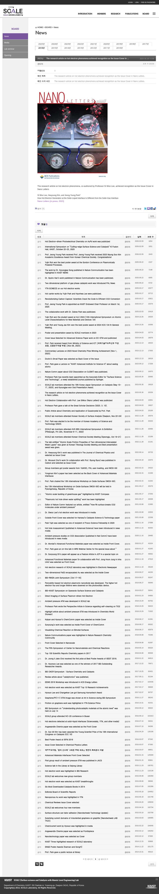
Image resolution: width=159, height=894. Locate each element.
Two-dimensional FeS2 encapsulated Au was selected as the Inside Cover (77, 572)
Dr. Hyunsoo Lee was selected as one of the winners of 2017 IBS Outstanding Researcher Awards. (78, 665)
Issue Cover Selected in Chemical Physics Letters (66, 744)
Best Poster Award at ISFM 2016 (59, 739)
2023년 (67, 44)
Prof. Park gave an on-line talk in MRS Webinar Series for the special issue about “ (80, 549)
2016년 (41, 48)
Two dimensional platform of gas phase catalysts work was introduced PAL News (80, 283)
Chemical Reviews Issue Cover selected (62, 802)
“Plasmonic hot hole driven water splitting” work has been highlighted (74, 499)
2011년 (106, 48)
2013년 (80, 48)
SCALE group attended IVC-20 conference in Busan (67, 716)
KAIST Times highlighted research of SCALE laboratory (68, 841)
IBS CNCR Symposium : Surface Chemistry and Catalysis (69, 671)
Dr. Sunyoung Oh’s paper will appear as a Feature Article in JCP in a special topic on (81, 554)
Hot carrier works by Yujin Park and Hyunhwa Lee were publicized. (73, 293)
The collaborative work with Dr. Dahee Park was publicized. (70, 311)
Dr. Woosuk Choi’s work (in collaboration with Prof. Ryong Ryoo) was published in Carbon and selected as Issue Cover (80, 461)
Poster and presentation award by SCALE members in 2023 (70, 332)
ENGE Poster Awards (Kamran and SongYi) (63, 846)
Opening (7, 55)
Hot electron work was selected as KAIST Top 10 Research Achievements (76, 687)
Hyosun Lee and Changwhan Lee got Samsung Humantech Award (73, 692)
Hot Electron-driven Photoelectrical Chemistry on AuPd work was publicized (77, 241)
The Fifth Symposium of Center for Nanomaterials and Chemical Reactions (77, 648)
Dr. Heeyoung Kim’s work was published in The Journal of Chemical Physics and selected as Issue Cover (79, 453)
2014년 (67, 48)
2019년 (119, 44)
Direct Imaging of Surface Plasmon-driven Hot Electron (69, 596)
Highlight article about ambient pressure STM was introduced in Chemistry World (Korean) (79, 612)
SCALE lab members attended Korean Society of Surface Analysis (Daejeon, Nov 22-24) (83, 416)
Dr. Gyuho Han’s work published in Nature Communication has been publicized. (79, 278)
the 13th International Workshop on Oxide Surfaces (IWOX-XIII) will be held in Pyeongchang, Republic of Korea (78, 487)
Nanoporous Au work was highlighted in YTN (64, 797)
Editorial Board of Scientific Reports (60, 792)
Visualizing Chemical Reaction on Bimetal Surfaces (67, 630)
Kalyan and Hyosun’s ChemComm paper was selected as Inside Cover (75, 619)
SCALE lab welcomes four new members (62, 807)
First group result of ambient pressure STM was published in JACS (73, 760)
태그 (41, 864)
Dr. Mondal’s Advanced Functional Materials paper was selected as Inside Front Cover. (82, 543)
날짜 (139, 236)
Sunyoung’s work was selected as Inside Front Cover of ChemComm (74, 624)
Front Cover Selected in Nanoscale (60, 642)
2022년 (80, 44)
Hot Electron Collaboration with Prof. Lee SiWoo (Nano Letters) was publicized (78, 400)
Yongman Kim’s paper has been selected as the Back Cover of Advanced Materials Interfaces (81, 474)
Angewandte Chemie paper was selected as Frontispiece (69, 831)
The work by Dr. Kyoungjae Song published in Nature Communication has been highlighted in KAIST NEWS (79, 271)
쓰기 (152, 864)
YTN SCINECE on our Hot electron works (62, 288)
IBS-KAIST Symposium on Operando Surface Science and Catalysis (74, 590)
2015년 (54, 48)
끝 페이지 (103, 859)
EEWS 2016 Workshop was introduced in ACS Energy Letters (71, 682)
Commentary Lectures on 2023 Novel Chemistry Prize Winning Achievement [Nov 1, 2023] (81, 352)
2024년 (54, 44)
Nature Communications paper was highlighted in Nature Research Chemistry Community (78, 636)
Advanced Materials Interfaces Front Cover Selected (67, 755)
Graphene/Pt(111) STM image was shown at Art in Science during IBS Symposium (80, 697)
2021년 (93, 44)
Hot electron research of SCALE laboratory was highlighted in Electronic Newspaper (81, 567)
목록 (152, 216)
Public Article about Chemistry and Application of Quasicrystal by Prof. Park (77, 410)
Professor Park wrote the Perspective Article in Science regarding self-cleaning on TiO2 (82, 606)
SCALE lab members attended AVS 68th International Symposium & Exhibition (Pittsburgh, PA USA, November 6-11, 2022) (78, 430)
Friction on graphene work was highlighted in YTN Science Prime (72, 703)
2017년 (145, 44)
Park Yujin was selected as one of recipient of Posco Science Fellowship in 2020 (79, 523)
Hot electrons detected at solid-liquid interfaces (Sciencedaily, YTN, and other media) (82, 721)
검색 (37, 864)
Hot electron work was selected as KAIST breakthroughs (69, 781)
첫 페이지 (88, 859)
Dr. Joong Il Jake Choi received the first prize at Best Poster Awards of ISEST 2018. (81, 658)
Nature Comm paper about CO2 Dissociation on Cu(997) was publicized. (76, 371)
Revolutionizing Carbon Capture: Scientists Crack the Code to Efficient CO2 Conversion (82, 298)
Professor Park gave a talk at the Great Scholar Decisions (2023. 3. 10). (76, 405)
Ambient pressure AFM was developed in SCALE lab (67, 601)
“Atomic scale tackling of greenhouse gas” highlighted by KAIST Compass (77, 494)
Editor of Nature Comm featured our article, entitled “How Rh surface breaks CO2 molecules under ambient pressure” (80, 505)
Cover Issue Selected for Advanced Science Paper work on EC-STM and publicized (81, 338)
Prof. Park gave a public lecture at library (62, 852)
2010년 (119, 48)
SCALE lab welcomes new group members (63, 776)
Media (6, 43)
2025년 (41, 44)
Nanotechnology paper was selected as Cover (64, 836)
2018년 (132, 44)
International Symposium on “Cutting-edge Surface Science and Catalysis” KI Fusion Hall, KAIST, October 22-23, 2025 (81, 248)
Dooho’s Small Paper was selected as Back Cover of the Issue (72, 358)
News (6, 36)
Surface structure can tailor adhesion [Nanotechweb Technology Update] (76, 812)
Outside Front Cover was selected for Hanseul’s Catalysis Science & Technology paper (82, 517)
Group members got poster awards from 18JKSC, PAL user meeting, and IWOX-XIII (81, 468)
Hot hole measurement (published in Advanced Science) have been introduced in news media (82, 529)
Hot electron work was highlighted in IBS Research (66, 771)
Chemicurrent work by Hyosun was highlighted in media (69, 826)
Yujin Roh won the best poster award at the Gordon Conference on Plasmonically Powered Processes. (80, 263)
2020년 (106, 44)
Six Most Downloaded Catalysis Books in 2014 (65, 786)
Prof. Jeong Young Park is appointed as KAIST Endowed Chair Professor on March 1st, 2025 (82, 305)
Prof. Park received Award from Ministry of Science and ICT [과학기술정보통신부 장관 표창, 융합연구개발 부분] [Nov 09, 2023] (82, 344)
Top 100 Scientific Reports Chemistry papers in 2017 (67, 653)
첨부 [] (41, 208)
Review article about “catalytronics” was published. (67, 677)
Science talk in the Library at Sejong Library (63, 765)
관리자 (40, 64)
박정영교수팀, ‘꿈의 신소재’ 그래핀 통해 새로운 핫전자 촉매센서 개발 (74, 750)
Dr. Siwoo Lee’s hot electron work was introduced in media (70, 512)
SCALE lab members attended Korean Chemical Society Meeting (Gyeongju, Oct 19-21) (83, 436)
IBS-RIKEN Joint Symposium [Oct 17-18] (63, 577)
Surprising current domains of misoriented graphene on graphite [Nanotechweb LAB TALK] (81, 819)
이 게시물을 (136, 209)
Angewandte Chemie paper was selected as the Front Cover (71, 726)
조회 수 (150, 236)
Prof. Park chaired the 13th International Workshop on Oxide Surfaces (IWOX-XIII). (80, 481)
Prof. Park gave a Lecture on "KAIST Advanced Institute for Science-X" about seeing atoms (81, 365)
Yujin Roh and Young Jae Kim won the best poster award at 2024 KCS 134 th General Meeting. (82, 326)
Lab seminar (9, 49)
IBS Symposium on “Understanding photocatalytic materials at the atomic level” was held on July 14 (81, 709)
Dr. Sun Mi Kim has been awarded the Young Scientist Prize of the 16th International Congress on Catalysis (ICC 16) (81, 733)
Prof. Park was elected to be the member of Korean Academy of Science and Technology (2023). (78, 422)
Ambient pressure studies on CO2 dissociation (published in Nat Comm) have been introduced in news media (81, 537)
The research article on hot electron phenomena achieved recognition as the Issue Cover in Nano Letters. (92, 58)
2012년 (93, 48)
